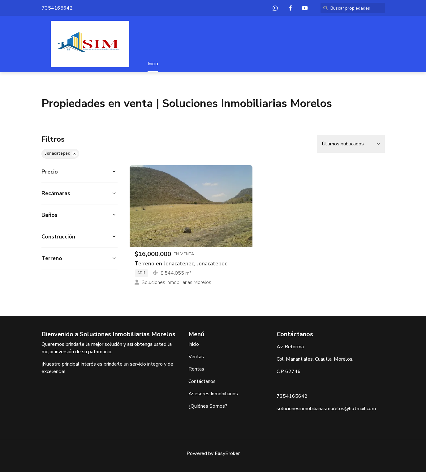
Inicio (153, 63)
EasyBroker (227, 453)
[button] (79, 171)
